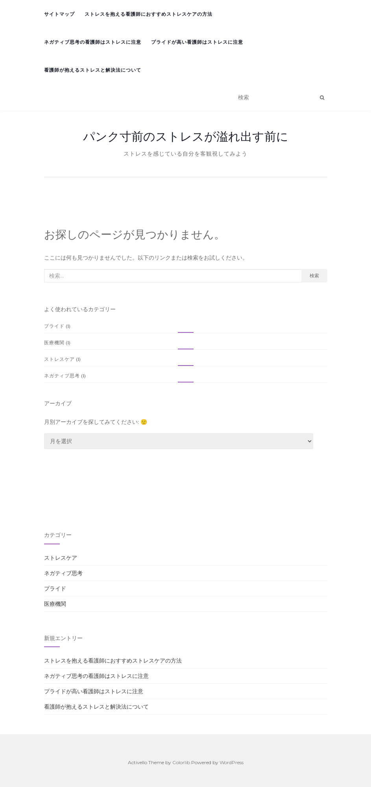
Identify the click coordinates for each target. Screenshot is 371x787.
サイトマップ (59, 14)
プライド (54, 326)
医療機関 (54, 342)
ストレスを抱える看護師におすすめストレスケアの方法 (148, 14)
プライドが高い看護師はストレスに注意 (197, 42)
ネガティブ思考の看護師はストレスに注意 (92, 42)
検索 (314, 275)
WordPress (232, 762)
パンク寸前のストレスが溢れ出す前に (185, 136)
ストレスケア (59, 359)
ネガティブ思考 (62, 376)
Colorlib (181, 762)
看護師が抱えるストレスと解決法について (92, 70)
